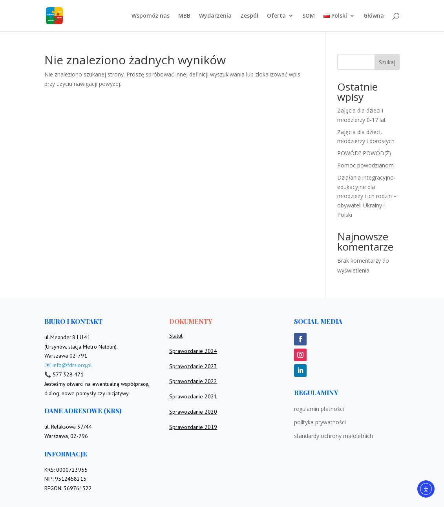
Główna (374, 16)
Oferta (276, 16)
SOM (308, 16)
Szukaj (387, 62)
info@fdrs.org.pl (72, 365)
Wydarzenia (215, 16)
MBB (184, 16)
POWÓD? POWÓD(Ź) (364, 153)
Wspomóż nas (151, 16)
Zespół (249, 16)
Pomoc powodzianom (365, 165)
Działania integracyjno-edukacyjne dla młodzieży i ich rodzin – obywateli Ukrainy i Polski (366, 196)
